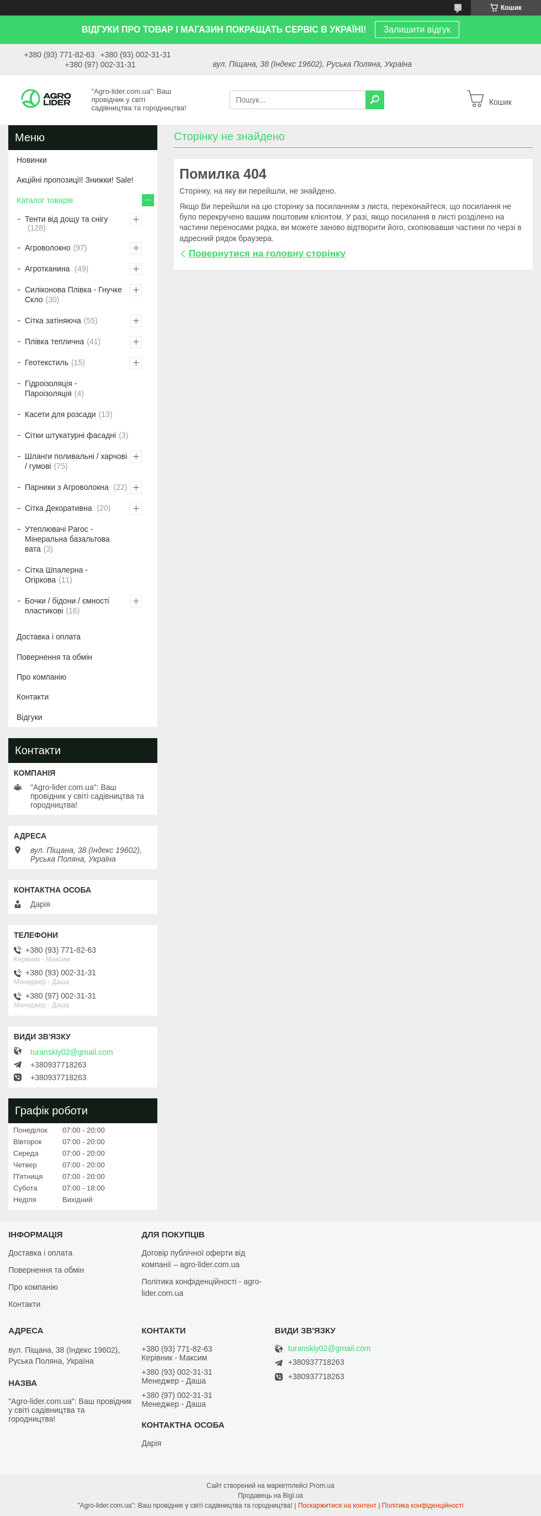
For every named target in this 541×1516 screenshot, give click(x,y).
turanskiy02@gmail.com (71, 1052)
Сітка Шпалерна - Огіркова (56, 574)
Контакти (33, 696)
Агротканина (48, 268)
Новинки (32, 160)
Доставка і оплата (49, 636)
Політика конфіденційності (423, 1505)
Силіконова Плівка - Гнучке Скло (73, 294)
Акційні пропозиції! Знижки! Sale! (75, 179)
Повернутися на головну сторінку (267, 253)
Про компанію (41, 676)
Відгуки (30, 717)
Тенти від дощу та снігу (66, 219)
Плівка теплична (54, 341)
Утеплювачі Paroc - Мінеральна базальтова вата (67, 539)
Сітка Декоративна (59, 508)
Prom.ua (322, 1486)
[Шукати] (374, 99)
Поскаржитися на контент (337, 1505)
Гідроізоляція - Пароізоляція (51, 388)
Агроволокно (48, 247)
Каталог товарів (45, 200)
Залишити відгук (417, 29)
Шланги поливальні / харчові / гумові (76, 461)
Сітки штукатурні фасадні (70, 435)
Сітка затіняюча (53, 320)
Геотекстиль (46, 362)
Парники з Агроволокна (68, 487)
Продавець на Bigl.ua (270, 1495)
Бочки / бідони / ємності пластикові (67, 605)
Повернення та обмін (54, 657)
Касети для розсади (60, 414)
